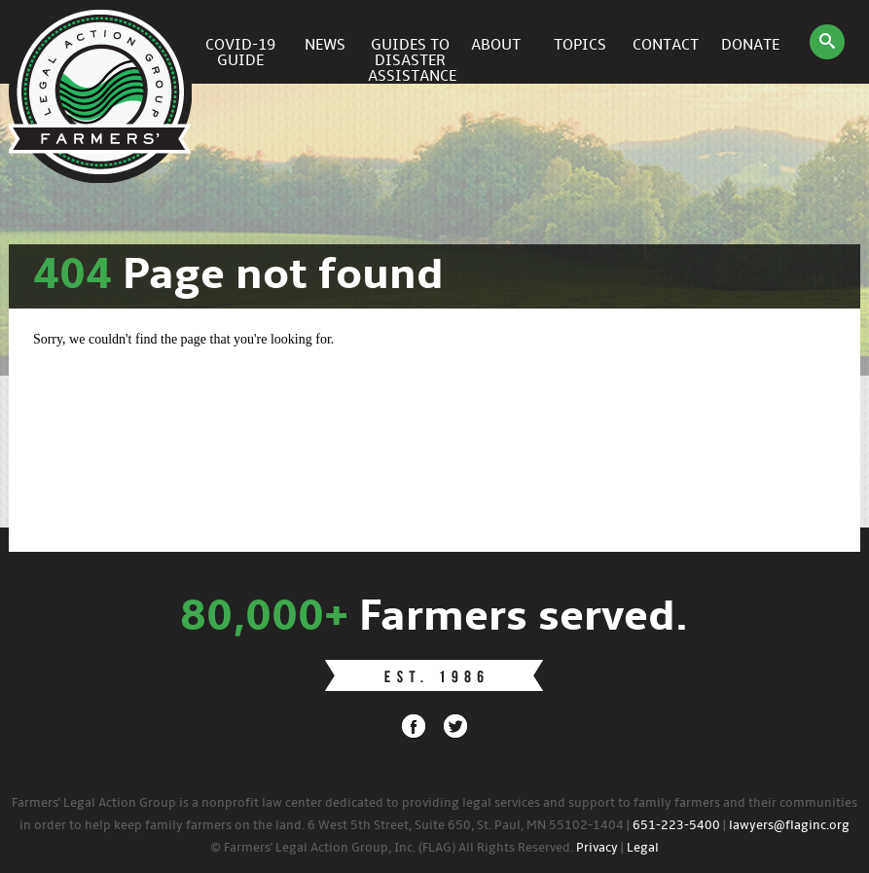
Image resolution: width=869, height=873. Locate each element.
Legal (643, 848)
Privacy (597, 848)
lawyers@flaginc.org (789, 825)
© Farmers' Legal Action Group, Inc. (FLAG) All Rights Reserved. (391, 848)
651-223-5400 (676, 825)
